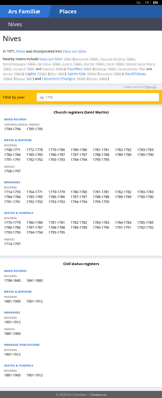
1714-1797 (12, 243)
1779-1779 (56, 191)
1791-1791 (12, 159)
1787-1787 (79, 154)
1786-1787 (56, 154)
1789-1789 (123, 154)
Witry (53, 74)
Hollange (100, 69)
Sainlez (8, 74)
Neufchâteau (135, 73)
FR (147, 2)
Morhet (89, 64)
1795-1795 (34, 128)
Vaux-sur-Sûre (74, 51)
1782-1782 (123, 149)
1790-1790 (145, 154)
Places (68, 11)
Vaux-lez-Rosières (112, 59)
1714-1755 (12, 191)
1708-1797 (12, 171)
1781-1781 (101, 149)
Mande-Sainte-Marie (140, 64)
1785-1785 (34, 154)
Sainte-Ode (77, 73)
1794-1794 (12, 128)
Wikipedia (151, 87)
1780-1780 (79, 149)
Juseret (68, 64)
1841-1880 (34, 280)
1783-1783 (145, 149)
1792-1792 (34, 159)
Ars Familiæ (24, 11)
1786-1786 (56, 196)
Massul (20, 79)
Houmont (105, 74)
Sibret (110, 64)
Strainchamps (128, 69)
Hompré (19, 69)
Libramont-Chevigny (58, 78)
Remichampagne (14, 64)
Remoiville (81, 59)
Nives (20, 51)
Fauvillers (74, 68)
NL (139, 2)
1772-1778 (34, 149)
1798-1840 (12, 280)
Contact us (98, 394)
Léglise (30, 73)
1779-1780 (56, 149)
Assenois (48, 69)
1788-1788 (101, 154)
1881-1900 (12, 301)
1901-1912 (34, 301)
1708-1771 (12, 149)
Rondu (93, 79)
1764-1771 (34, 191)
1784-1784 (12, 154)
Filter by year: (14, 97)
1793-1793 (56, 159)
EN (155, 2)
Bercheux (44, 64)
